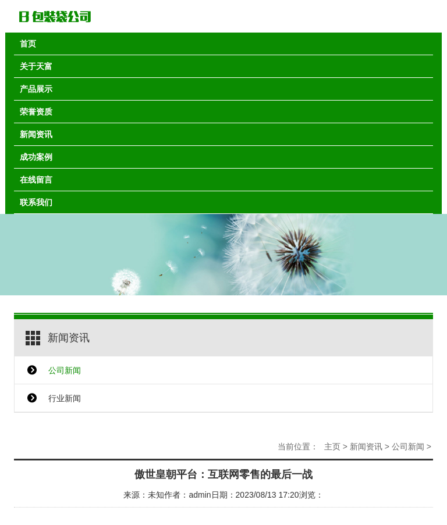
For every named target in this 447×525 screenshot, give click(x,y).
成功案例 (36, 157)
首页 (28, 43)
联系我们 (36, 202)
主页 (332, 446)
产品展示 (36, 89)
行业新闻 (64, 398)
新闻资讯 (36, 134)
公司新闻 (64, 370)
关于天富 (36, 66)
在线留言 (36, 179)
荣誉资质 (36, 111)
